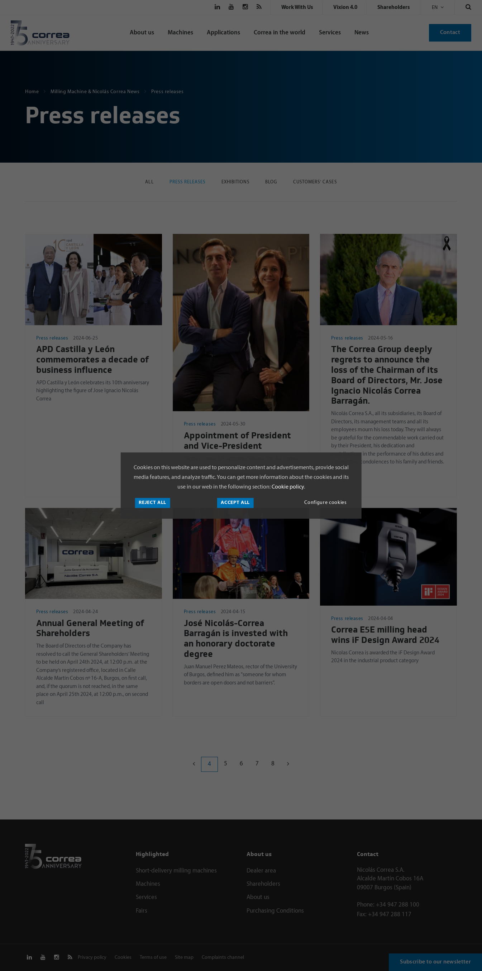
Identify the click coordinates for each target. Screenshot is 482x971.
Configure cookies (325, 502)
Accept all (235, 502)
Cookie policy (287, 487)
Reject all (152, 502)
